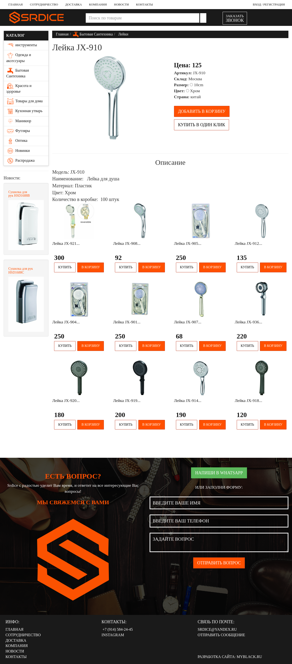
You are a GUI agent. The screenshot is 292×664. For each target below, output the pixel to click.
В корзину (90, 267)
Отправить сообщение (221, 635)
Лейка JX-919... (126, 400)
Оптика (16, 141)
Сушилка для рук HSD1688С (20, 270)
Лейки (122, 34)
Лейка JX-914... (188, 400)
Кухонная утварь (24, 111)
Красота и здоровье (19, 88)
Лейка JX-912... (248, 243)
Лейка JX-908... (126, 243)
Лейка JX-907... (188, 322)
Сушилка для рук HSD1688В (19, 193)
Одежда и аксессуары (18, 57)
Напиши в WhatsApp (219, 472)
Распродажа (20, 161)
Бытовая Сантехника (17, 73)
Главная (15, 4)
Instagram (112, 635)
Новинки (18, 151)
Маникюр (18, 121)
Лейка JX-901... (126, 322)
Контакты (144, 4)
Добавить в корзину (201, 111)
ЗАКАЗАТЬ (235, 18)
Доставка (73, 4)
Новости (121, 4)
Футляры (18, 131)
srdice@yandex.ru (217, 629)
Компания (98, 4)
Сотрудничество (44, 4)
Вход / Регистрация (269, 4)
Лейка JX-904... (66, 322)
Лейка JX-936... (248, 322)
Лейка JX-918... (248, 400)
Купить (65, 267)
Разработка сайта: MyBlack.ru (230, 657)
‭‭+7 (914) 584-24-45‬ (117, 629)
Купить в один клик (201, 124)
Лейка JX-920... (66, 400)
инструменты (21, 45)
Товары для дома (24, 101)
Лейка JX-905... (188, 243)
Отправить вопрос (219, 563)
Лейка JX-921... (66, 243)
